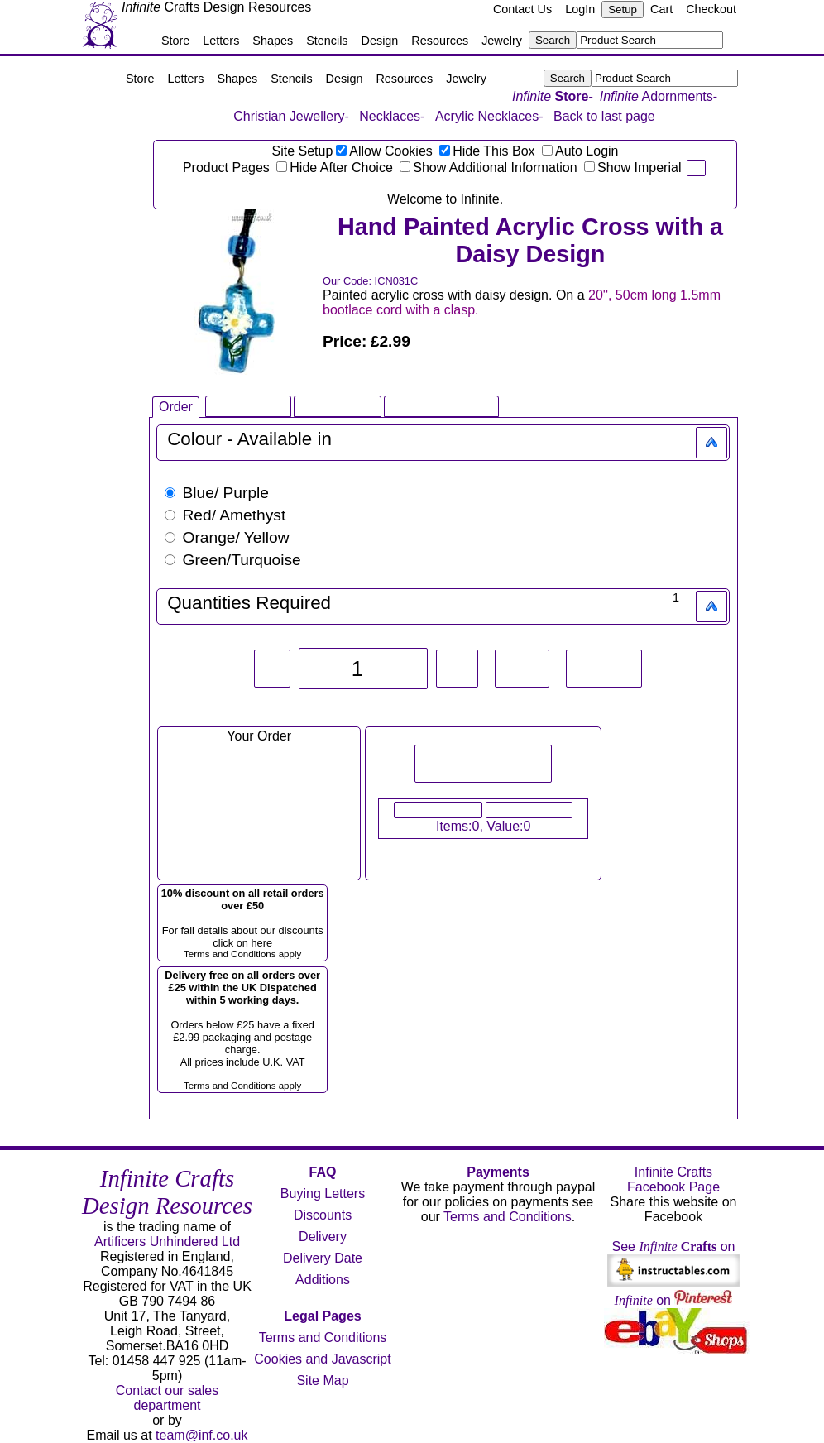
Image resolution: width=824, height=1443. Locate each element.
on (674, 1300)
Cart (661, 9)
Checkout (711, 9)
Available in (284, 439)
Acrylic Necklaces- (489, 116)
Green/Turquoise (233, 559)
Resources (439, 40)
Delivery (323, 1237)
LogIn (580, 9)
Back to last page (604, 116)
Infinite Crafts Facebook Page (673, 1179)
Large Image (337, 406)
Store (175, 40)
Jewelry (501, 40)
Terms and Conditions (323, 1337)
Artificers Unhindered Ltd (167, 1241)
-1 (272, 668)
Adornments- (658, 96)
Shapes (272, 40)
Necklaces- (391, 116)
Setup (622, 9)
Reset (604, 668)
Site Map (322, 1380)
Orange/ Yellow (227, 537)
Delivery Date (322, 1258)
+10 (521, 668)
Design (380, 40)
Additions (322, 1280)
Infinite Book (248, 406)
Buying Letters (322, 1194)
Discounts (323, 1215)
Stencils (326, 40)
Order (176, 407)
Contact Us (522, 9)
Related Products (441, 406)
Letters (221, 40)
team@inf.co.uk (201, 1435)
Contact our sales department (167, 1397)
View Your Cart (438, 810)
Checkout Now (529, 810)
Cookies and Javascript (322, 1359)
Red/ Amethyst (225, 515)
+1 (457, 668)
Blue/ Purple (217, 492)
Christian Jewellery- (291, 116)
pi (696, 168)
